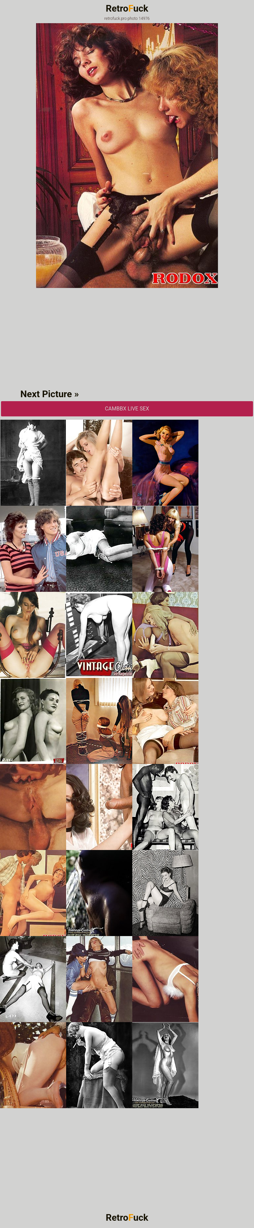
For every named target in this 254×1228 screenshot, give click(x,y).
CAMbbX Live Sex (127, 408)
